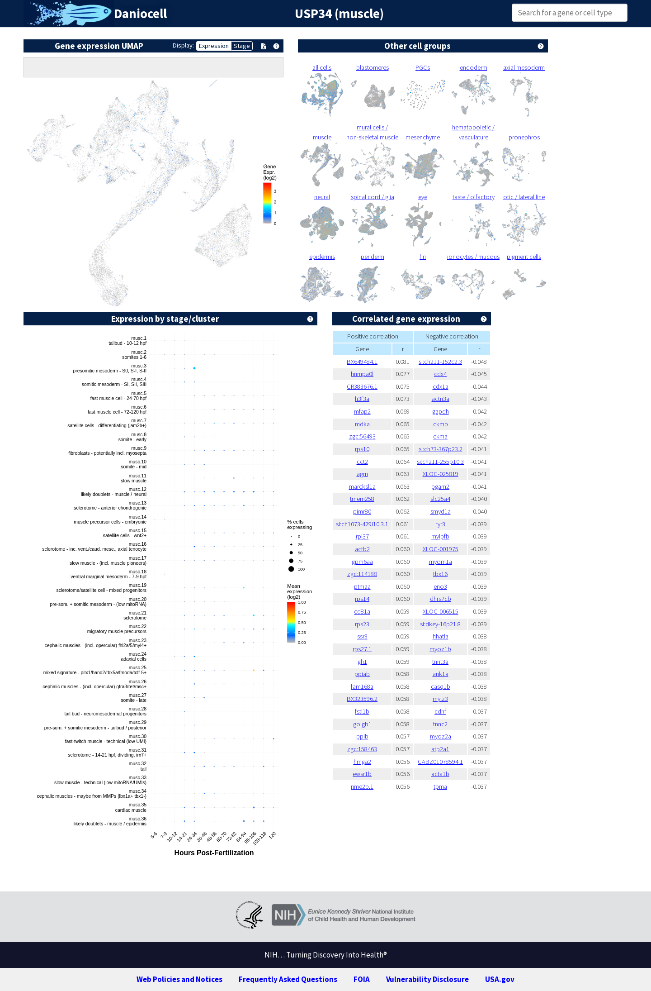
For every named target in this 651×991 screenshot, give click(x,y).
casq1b (440, 686)
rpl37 (362, 536)
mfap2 (362, 411)
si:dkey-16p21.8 (440, 624)
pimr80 (362, 511)
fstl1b (362, 711)
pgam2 (440, 486)
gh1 (362, 661)
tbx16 (440, 574)
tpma (440, 786)
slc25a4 (440, 499)
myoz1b (440, 649)
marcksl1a (362, 486)
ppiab (362, 674)
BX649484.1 (362, 361)
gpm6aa (362, 561)
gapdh (440, 411)
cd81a (362, 611)
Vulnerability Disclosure (427, 979)
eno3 (440, 586)
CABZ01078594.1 (440, 762)
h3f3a (362, 399)
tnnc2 (440, 724)
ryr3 (440, 524)
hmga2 (362, 762)
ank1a (440, 674)
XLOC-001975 (440, 549)
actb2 (362, 549)
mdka (362, 424)
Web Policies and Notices (179, 979)
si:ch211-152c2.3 (440, 361)
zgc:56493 (362, 436)
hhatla (440, 636)
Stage (242, 46)
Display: (183, 45)
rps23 (362, 624)
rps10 (362, 449)
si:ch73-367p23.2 (440, 449)
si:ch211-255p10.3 (440, 461)
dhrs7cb (440, 599)
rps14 (362, 599)
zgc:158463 (362, 749)
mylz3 (440, 699)
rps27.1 (362, 649)
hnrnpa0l (362, 374)
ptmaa (362, 586)
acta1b (440, 774)
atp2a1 (440, 749)
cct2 (362, 461)
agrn (362, 474)
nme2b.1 (362, 786)
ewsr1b (362, 774)
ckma (440, 436)
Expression (214, 46)
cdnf (440, 711)
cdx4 (440, 374)
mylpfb (440, 536)
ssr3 (362, 636)
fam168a (362, 686)
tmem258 (362, 499)
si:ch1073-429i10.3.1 (362, 524)
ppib (362, 736)
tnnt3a (440, 661)
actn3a (440, 399)
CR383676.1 (362, 386)
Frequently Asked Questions (288, 979)
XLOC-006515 (440, 611)
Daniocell (140, 13)
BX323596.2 (362, 699)
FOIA (362, 979)
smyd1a (440, 511)
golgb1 (362, 724)
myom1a (440, 561)
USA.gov (499, 979)
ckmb (440, 424)
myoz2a (440, 736)
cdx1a (440, 386)
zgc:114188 (362, 574)
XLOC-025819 (440, 474)
